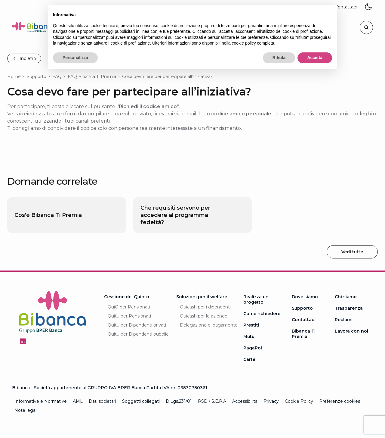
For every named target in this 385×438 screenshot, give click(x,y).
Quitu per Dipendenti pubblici (138, 334)
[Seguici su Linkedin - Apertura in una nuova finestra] (22, 341)
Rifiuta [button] (279, 57)
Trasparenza (349, 308)
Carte (249, 359)
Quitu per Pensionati (129, 316)
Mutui (249, 336)
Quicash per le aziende (203, 316)
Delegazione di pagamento (209, 325)
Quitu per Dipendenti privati (137, 325)
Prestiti (251, 325)
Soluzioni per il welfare (201, 296)
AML (78, 401)
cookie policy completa (253, 43)
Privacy (271, 401)
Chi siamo (346, 296)
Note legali (25, 410)
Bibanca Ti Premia (304, 333)
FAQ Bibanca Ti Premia (92, 76)
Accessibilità (244, 401)
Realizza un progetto (256, 299)
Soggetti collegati (141, 401)
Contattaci (304, 319)
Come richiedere (261, 313)
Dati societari (102, 401)
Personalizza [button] (75, 57)
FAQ (57, 76)
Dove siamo (305, 296)
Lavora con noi (351, 331)
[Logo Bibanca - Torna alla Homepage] (34, 28)
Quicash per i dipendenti (205, 307)
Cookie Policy (299, 401)
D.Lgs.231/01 (179, 401)
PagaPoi (252, 348)
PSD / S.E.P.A (212, 401)
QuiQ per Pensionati (129, 307)
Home (14, 76)
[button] (346, 7)
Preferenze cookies (339, 401)
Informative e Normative (40, 401)
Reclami (344, 319)
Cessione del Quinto (126, 296)
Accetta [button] (314, 57)
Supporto (36, 76)
